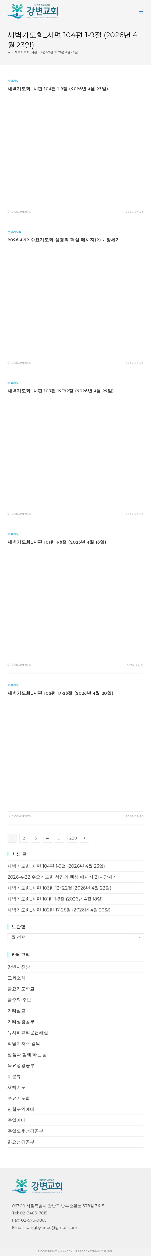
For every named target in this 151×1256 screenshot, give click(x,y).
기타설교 (17, 1010)
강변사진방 (19, 967)
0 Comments (21, 211)
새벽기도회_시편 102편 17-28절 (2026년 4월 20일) (61, 693)
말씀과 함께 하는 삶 (27, 1054)
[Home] (9, 52)
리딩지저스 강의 (24, 1043)
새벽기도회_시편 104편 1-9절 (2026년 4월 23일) (46, 52)
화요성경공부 (21, 1142)
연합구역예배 (21, 1109)
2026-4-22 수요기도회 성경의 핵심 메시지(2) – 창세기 (64, 240)
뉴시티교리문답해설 (28, 1032)
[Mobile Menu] (141, 11)
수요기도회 (15, 232)
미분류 (14, 1076)
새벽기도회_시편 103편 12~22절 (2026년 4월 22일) (61, 391)
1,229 (72, 838)
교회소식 (17, 977)
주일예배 (17, 1120)
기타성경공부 (21, 1021)
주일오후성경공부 (26, 1131)
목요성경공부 (21, 1065)
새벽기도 (13, 80)
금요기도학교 (21, 988)
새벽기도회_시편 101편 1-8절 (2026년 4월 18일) (57, 542)
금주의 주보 (19, 999)
